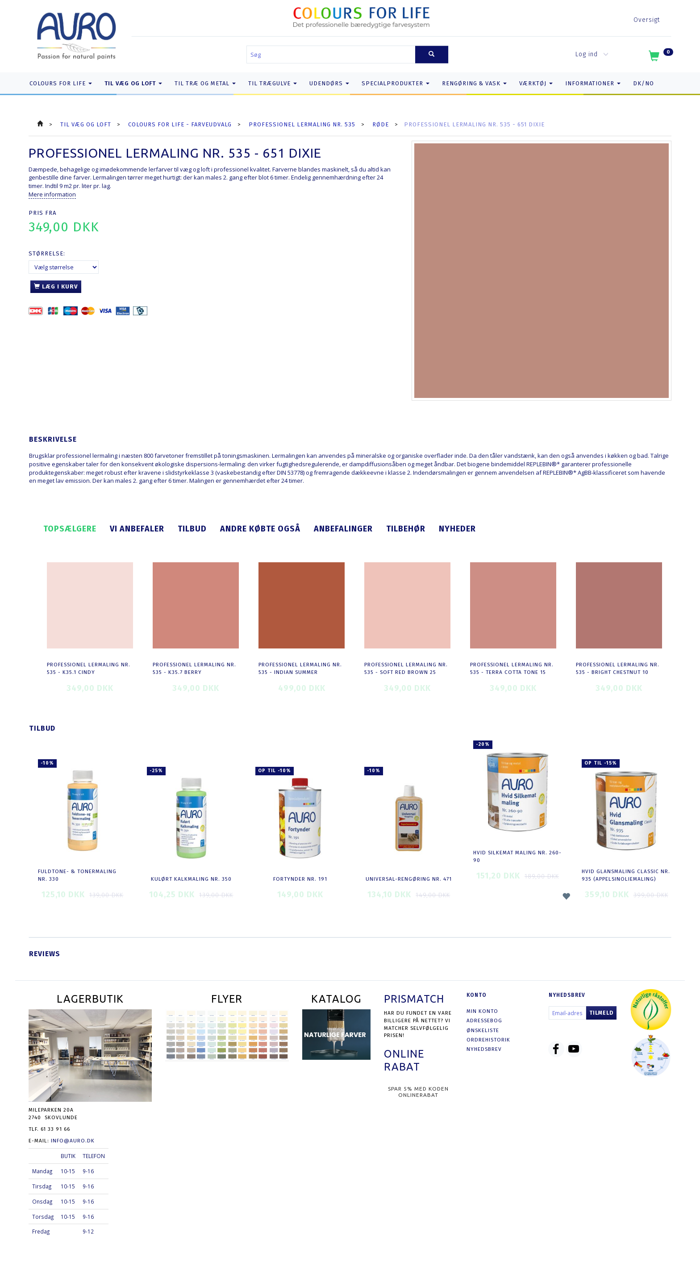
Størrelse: (47, 253)
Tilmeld (601, 1013)
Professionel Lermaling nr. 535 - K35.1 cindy (88, 668)
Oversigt (646, 20)
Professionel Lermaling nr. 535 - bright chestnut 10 (617, 668)
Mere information (52, 194)
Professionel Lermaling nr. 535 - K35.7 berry (194, 668)
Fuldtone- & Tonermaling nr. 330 (77, 875)
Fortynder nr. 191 (300, 879)
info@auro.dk (73, 1141)
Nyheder (457, 529)
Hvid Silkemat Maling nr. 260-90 (517, 856)
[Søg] (431, 54)
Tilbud (192, 529)
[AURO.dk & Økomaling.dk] (76, 34)
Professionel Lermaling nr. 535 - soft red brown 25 (406, 668)
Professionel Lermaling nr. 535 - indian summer (300, 668)
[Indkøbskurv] (660, 57)
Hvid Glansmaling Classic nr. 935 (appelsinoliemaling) (626, 875)
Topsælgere (69, 529)
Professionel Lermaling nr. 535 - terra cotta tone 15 (512, 668)
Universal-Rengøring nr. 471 (409, 879)
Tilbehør (405, 529)
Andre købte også (260, 529)
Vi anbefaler (137, 529)
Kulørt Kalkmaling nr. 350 (191, 879)
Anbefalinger (343, 529)
